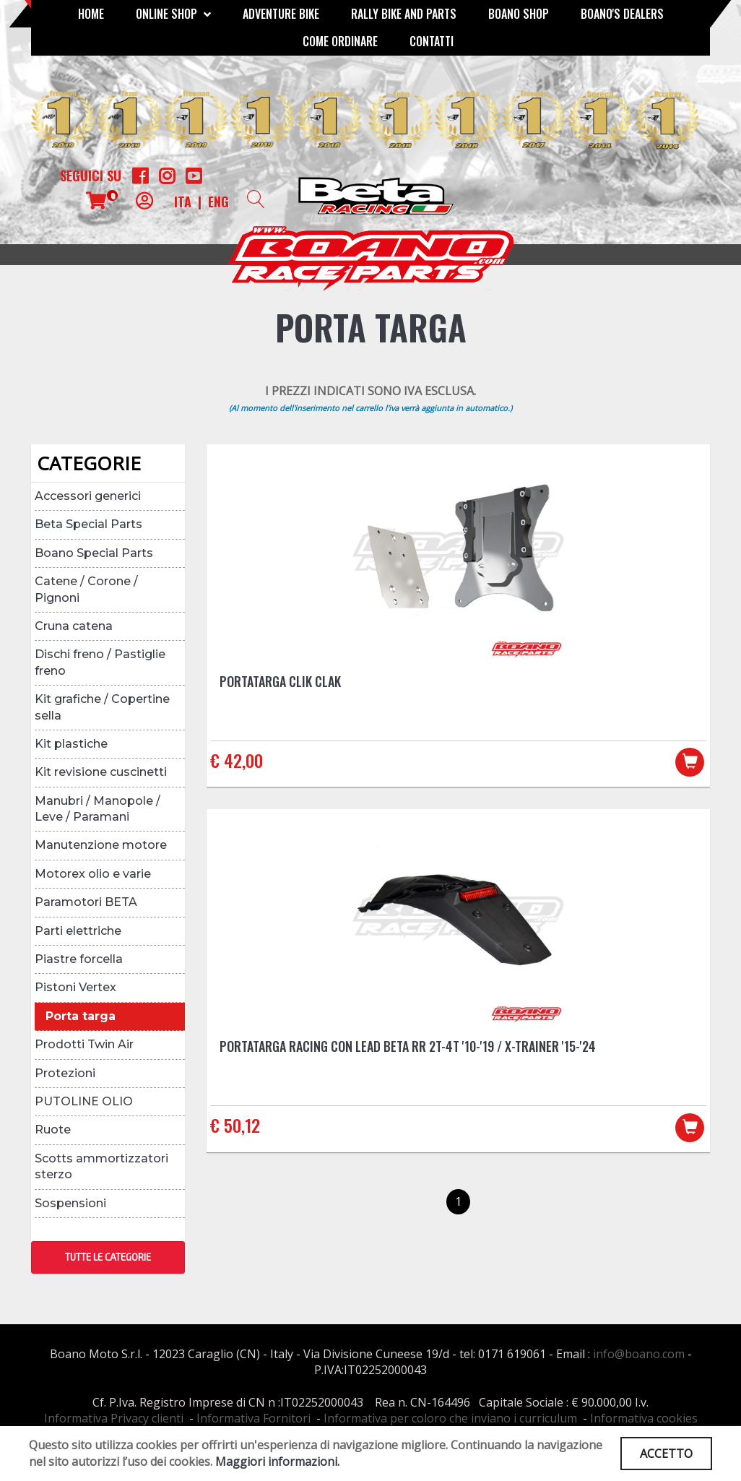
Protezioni (65, 1073)
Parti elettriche (78, 931)
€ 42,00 (236, 760)
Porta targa (81, 1016)
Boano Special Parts (94, 553)
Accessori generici (88, 496)
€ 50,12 (235, 1125)
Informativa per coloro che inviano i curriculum (450, 1418)
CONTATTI (432, 41)
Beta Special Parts (88, 524)
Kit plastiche (71, 744)
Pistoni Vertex (75, 987)
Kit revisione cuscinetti (101, 772)
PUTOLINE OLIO (84, 1101)
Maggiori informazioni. (277, 1461)
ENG (218, 201)
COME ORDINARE (340, 41)
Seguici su (90, 175)
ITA (182, 201)
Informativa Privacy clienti (113, 1418)
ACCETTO (666, 1453)
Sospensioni (70, 1203)
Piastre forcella (79, 959)
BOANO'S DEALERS (622, 13)
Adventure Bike (281, 13)
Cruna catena (74, 626)
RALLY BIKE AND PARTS (403, 13)
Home (91, 13)
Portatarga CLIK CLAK (280, 681)
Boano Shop (518, 13)
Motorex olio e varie (93, 874)
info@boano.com (639, 1354)
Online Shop (173, 13)
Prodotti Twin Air (84, 1044)
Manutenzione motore (101, 845)
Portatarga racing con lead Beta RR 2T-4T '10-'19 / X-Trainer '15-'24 (408, 1046)
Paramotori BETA (86, 902)
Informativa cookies (644, 1418)
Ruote (53, 1129)
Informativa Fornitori (253, 1418)
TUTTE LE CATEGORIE (108, 1257)
